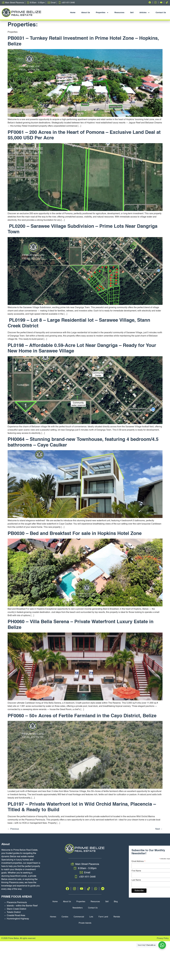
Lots (91, 917)
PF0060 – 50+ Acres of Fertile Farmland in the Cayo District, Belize (82, 716)
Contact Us (161, 13)
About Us (85, 13)
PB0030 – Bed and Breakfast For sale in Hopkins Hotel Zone (75, 533)
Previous (13, 829)
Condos (65, 917)
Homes (53, 917)
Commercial (79, 917)
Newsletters (78, 908)
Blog (116, 902)
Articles (144, 12)
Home (72, 13)
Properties (102, 12)
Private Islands (85, 923)
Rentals (116, 917)
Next (159, 829)
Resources (119, 13)
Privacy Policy (163, 938)
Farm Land (103, 917)
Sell (132, 13)
